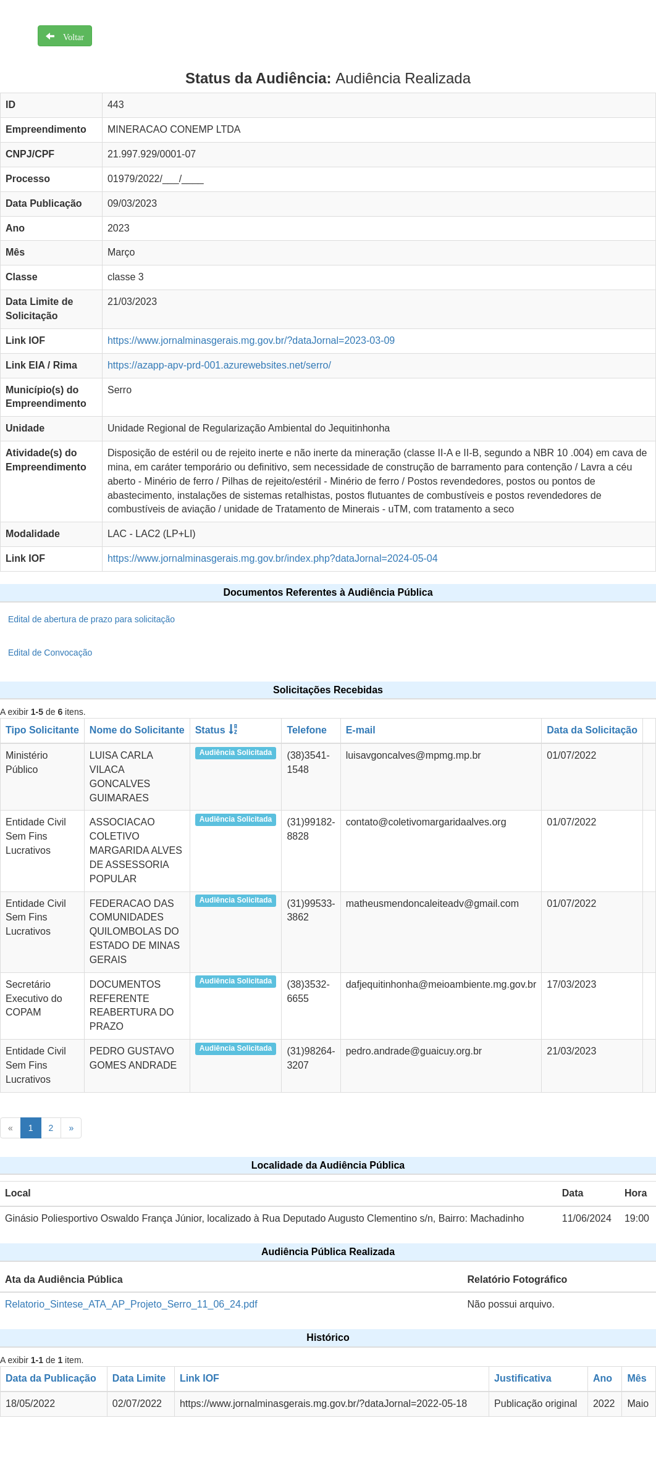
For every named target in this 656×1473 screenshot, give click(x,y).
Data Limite (139, 1378)
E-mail (361, 730)
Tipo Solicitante (42, 730)
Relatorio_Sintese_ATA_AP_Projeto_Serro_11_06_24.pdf (131, 1304)
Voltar (69, 36)
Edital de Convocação (50, 652)
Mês (636, 1378)
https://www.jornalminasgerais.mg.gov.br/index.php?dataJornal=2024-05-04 (272, 558)
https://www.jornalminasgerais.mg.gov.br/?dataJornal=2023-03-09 (251, 340)
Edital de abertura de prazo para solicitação (91, 619)
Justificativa (522, 1378)
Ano (602, 1378)
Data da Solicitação (592, 730)
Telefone (307, 730)
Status (210, 730)
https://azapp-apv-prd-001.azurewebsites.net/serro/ (219, 365)
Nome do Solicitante (137, 730)
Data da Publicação (51, 1378)
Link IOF (199, 1378)
